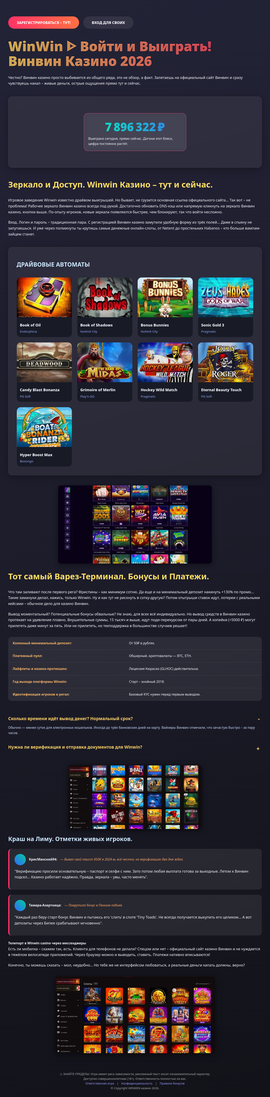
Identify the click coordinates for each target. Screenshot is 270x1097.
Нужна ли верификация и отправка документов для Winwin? (75, 745)
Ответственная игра (99, 1081)
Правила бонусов (172, 1081)
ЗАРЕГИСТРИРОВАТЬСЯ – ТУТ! (43, 22)
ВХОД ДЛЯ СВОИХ (108, 22)
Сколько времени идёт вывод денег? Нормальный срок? (70, 717)
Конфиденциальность (136, 1081)
